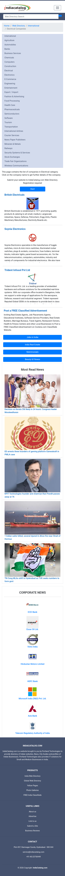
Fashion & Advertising (14, 96)
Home (6, 26)
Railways (8, 148)
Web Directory (18, 26)
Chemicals (9, 57)
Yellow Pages (32, 786)
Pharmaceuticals (12, 109)
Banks (7, 49)
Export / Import (11, 92)
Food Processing (12, 101)
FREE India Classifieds (33, 795)
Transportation (11, 127)
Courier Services (11, 135)
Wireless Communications (16, 165)
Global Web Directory (32, 781)
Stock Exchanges (12, 157)
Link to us (33, 821)
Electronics (9, 75)
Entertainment (10, 88)
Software (8, 118)
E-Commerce (10, 79)
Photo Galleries (32, 790)
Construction (10, 66)
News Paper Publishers (14, 139)
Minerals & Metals (12, 144)
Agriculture (9, 40)
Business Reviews (32, 831)
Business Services (12, 53)
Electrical (8, 70)
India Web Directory (32, 776)
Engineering (9, 83)
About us (32, 812)
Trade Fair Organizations (15, 161)
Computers (9, 62)
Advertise (32, 816)
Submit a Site (32, 826)
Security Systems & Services (17, 152)
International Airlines (13, 131)
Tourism (8, 122)
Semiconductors (11, 114)
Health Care (9, 105)
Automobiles (10, 44)
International (33, 26)
